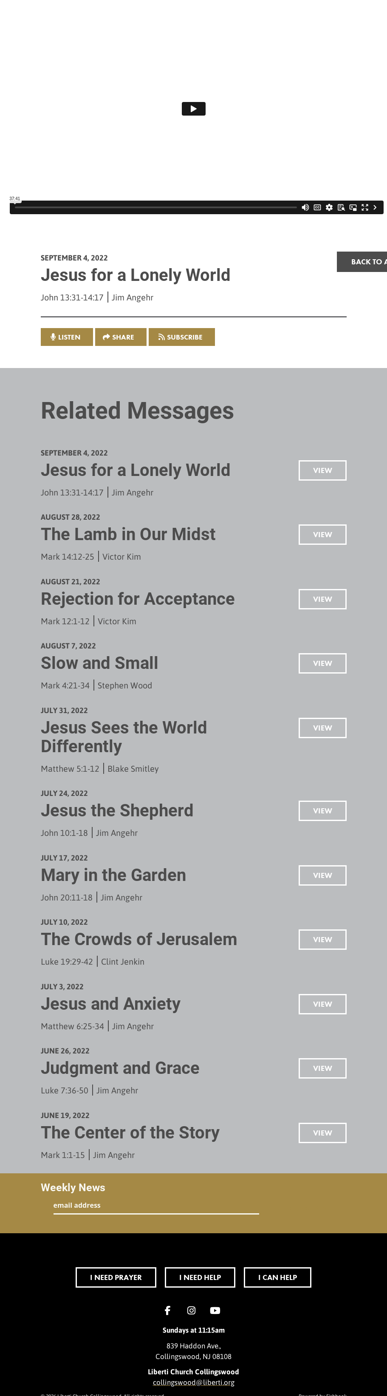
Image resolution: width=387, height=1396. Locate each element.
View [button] (322, 470)
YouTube (217, 1310)
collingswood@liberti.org (193, 1382)
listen (69, 337)
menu (319, 19)
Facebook (169, 1310)
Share (123, 337)
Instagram (193, 1310)
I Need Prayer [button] (116, 1277)
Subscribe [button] (185, 337)
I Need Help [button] (200, 1277)
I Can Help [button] (277, 1277)
